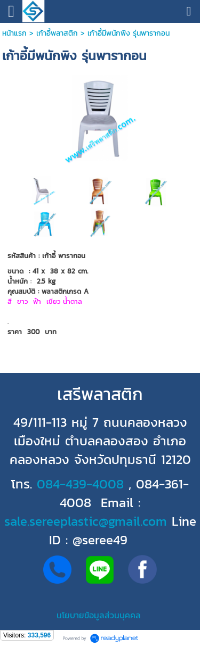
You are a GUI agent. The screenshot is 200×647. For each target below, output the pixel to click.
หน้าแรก (14, 33)
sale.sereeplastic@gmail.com (85, 521)
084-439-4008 (80, 484)
